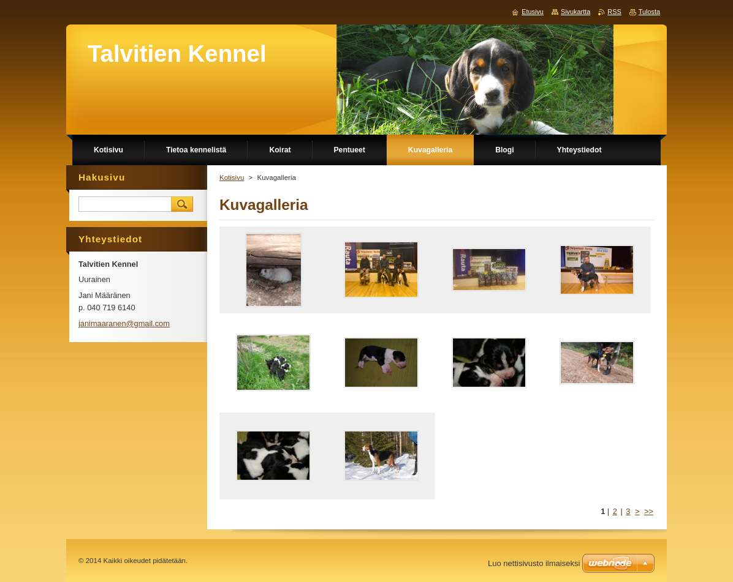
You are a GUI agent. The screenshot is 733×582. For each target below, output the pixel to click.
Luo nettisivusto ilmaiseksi (534, 563)
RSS (614, 11)
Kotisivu (231, 177)
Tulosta (649, 11)
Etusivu (533, 11)
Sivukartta (575, 11)
